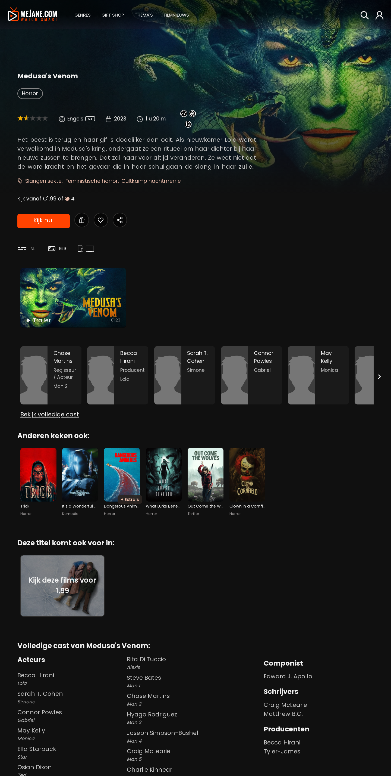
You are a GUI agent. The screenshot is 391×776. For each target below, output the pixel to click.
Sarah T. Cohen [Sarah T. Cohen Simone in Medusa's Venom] (70, 697)
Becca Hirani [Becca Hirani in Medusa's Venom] (282, 742)
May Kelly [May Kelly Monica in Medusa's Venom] (70, 734)
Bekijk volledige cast (49, 414)
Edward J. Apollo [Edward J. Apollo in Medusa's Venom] (288, 676)
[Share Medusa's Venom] (120, 220)
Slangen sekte (43, 181)
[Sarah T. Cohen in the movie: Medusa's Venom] (184, 375)
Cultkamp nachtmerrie (151, 181)
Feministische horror (91, 181)
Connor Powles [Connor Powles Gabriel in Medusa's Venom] (70, 716)
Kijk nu (42, 220)
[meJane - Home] (32, 14)
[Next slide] (379, 376)
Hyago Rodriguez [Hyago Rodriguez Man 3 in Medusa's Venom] (194, 718)
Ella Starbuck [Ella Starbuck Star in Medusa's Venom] (70, 752)
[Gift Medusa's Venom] (81, 220)
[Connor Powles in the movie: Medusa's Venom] (251, 375)
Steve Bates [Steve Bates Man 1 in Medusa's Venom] (194, 681)
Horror (30, 93)
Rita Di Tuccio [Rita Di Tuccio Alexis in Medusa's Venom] (194, 663)
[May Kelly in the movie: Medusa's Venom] (318, 375)
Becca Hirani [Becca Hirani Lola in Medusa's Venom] (70, 679)
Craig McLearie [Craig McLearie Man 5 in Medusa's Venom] (194, 755)
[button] (82, 14)
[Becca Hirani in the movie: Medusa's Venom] (117, 375)
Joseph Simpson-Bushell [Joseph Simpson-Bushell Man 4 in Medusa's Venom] (194, 736)
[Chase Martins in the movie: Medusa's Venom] (50, 375)
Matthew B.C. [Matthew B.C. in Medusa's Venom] (283, 714)
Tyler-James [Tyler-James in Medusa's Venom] (282, 751)
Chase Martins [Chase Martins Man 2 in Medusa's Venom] (194, 699)
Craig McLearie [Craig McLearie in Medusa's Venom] (285, 705)
